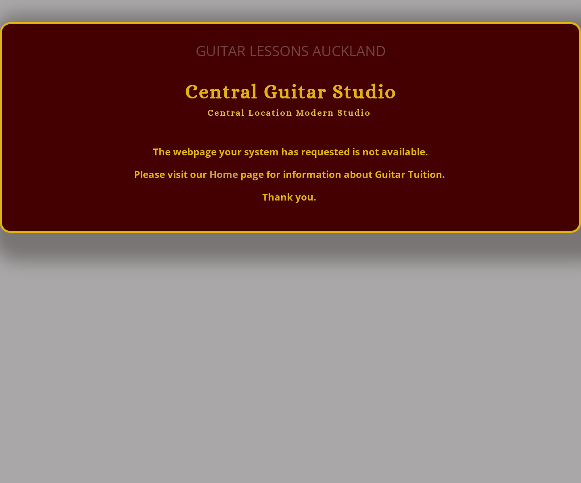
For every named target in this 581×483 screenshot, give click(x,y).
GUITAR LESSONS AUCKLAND (291, 50)
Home (224, 174)
